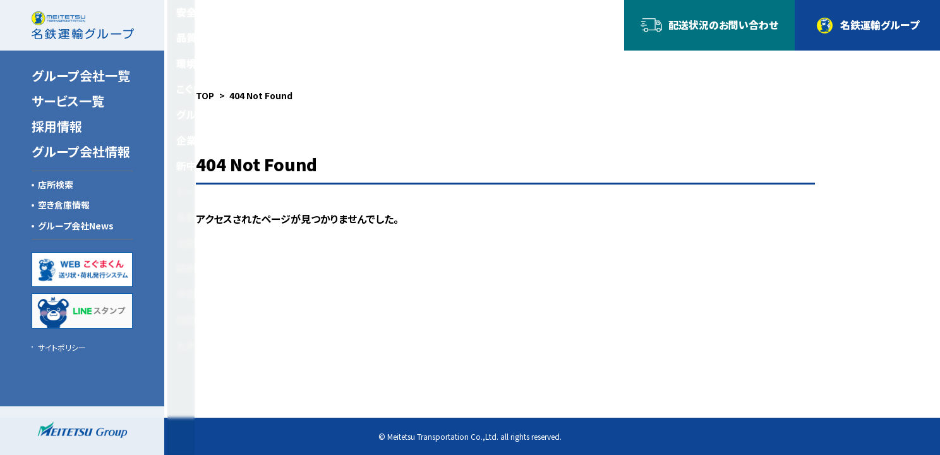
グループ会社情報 (81, 151)
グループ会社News (76, 225)
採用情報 (57, 126)
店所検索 (55, 184)
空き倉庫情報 (64, 204)
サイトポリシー (62, 347)
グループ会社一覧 (81, 75)
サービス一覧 (68, 101)
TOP (205, 95)
